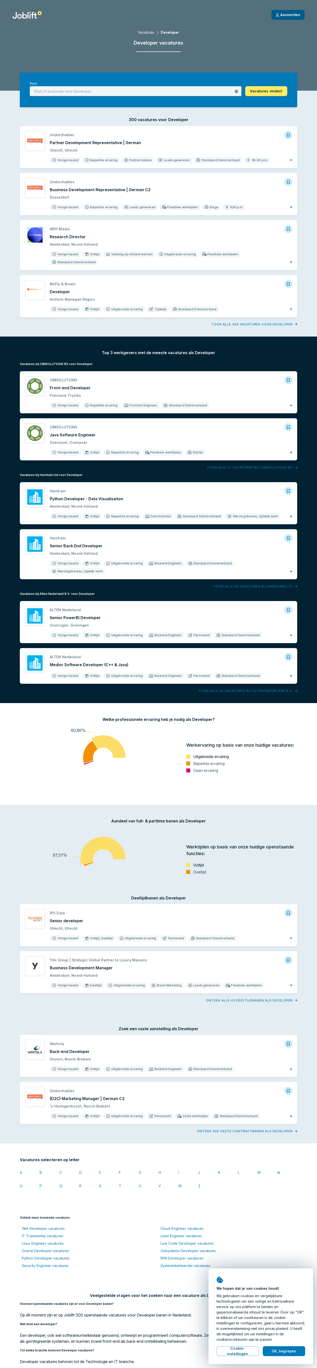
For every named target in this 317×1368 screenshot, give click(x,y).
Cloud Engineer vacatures (182, 1228)
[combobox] (135, 91)
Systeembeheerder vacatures (185, 1265)
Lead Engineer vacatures (181, 1236)
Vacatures (146, 32)
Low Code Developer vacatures (187, 1243)
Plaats (33, 83)
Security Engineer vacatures (45, 1265)
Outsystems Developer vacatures (188, 1251)
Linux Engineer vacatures (43, 1243)
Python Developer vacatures (46, 1258)
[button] (236, 91)
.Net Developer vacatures (43, 1228)
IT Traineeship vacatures (42, 1236)
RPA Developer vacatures (181, 1258)
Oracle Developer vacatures (45, 1251)
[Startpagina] (27, 15)
